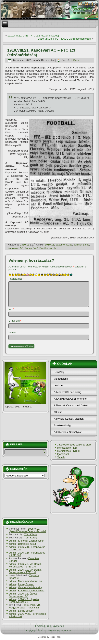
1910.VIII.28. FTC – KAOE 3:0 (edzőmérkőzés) (65, 38)
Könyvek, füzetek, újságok (68, 418)
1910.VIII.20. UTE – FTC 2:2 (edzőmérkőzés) (33, 35)
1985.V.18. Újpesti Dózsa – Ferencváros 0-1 (27, 530)
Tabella (61, 457)
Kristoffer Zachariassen (31, 540)
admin (12, 540)
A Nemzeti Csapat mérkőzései (71, 405)
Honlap (12, 332)
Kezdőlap (59, 372)
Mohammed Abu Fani (30, 581)
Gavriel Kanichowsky (30, 587)
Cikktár (58, 412)
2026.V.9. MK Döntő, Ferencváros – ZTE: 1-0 (25, 565)
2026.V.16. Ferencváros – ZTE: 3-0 (27, 548)
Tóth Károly (30, 534)
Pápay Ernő (31, 248)
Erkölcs (39, 626)
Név (11, 309)
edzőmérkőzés (64, 244)
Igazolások (63, 454)
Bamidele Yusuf (27, 543)
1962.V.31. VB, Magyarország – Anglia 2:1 (25, 606)
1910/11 (24, 244)
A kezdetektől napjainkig (67, 392)
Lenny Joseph (26, 584)
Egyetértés (58, 626)
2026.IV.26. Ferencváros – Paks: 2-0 (27, 615)
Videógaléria (61, 378)
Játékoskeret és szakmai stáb (74, 444)
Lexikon (58, 385)
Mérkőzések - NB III (68, 450)
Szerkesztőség (62, 425)
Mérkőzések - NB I (67, 447)
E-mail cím (14, 320)
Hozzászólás (15, 278)
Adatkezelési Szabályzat (67, 432)
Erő (48, 626)
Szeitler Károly (47, 248)
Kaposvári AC (15, 248)
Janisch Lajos (81, 244)
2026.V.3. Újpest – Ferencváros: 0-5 (24, 595)
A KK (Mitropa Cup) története (70, 398)
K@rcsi (75, 60)
